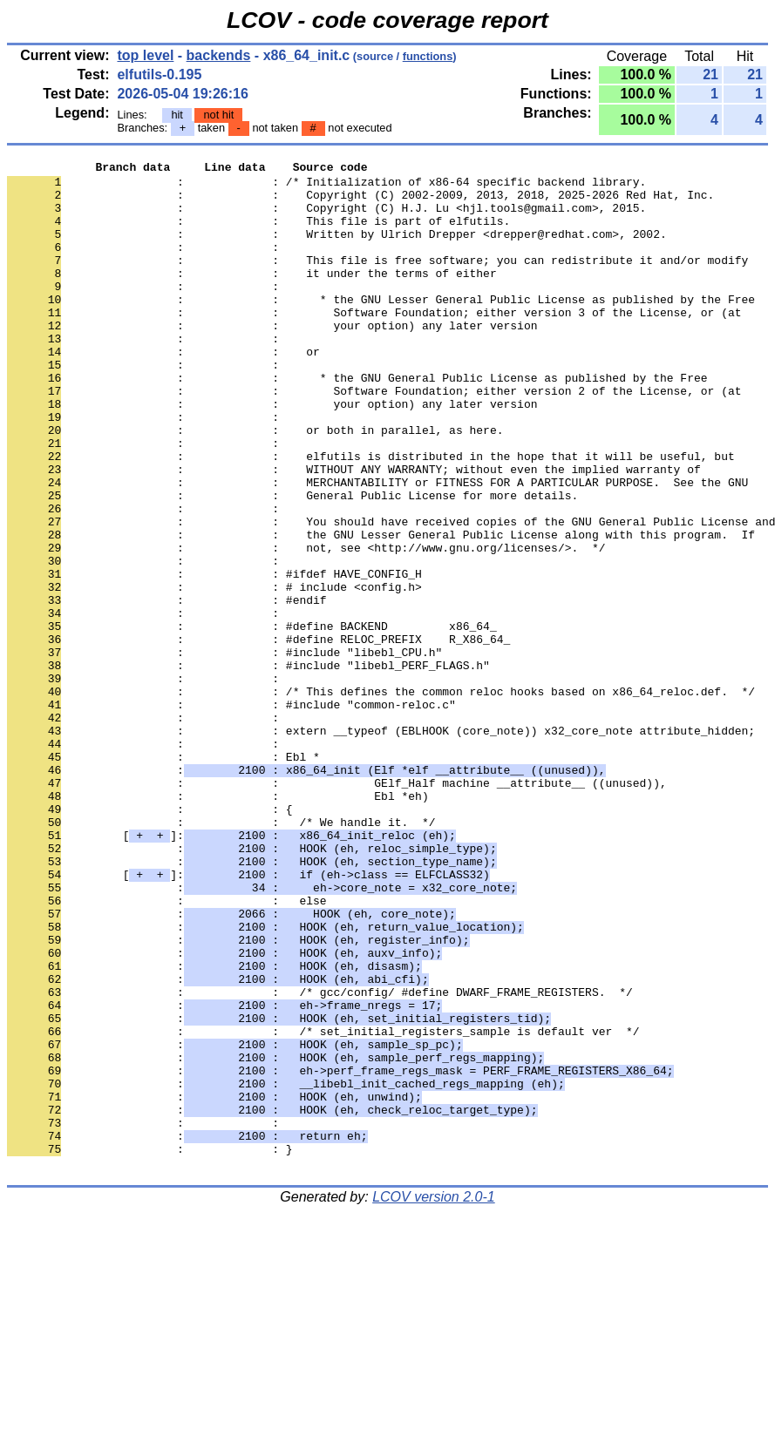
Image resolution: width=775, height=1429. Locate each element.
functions (428, 56)
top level (145, 55)
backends (219, 55)
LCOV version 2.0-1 (433, 1398)
